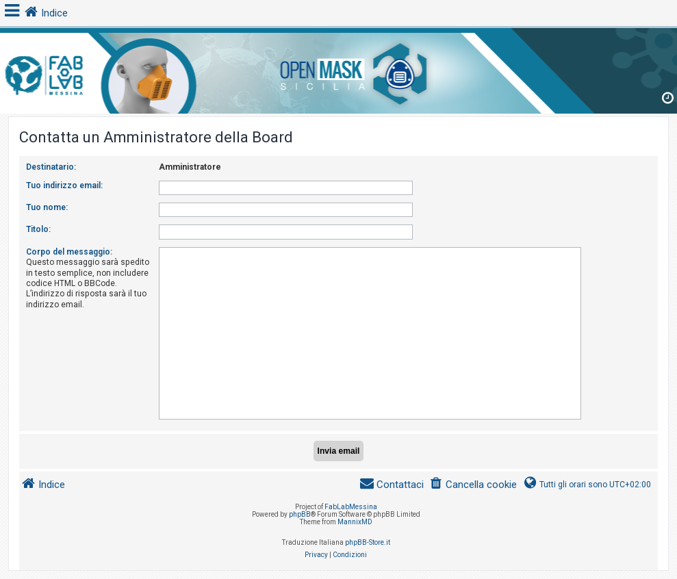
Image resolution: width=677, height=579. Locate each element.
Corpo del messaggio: (69, 252)
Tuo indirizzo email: (64, 185)
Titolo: (38, 229)
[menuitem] (473, 485)
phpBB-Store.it (367, 542)
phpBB (300, 514)
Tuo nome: (47, 207)
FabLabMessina (350, 507)
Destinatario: (51, 167)
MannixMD (354, 522)
